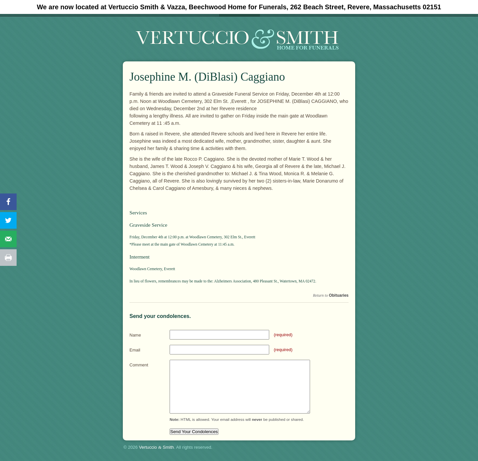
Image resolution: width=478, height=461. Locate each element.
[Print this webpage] (8, 257)
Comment (138, 364)
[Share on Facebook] (8, 201)
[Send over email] (8, 239)
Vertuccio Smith (156, 447)
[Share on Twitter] (8, 220)
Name (135, 335)
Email (134, 349)
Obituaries (339, 295)
